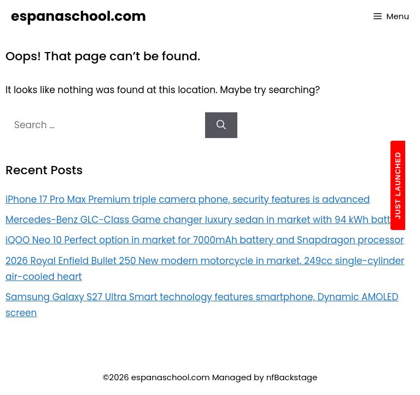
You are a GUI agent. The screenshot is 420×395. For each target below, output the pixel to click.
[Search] (221, 125)
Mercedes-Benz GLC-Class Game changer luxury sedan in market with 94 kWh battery (205, 219)
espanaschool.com (78, 16)
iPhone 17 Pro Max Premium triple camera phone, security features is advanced (187, 199)
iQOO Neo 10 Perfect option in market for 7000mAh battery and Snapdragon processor (204, 240)
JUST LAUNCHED (398, 185)
